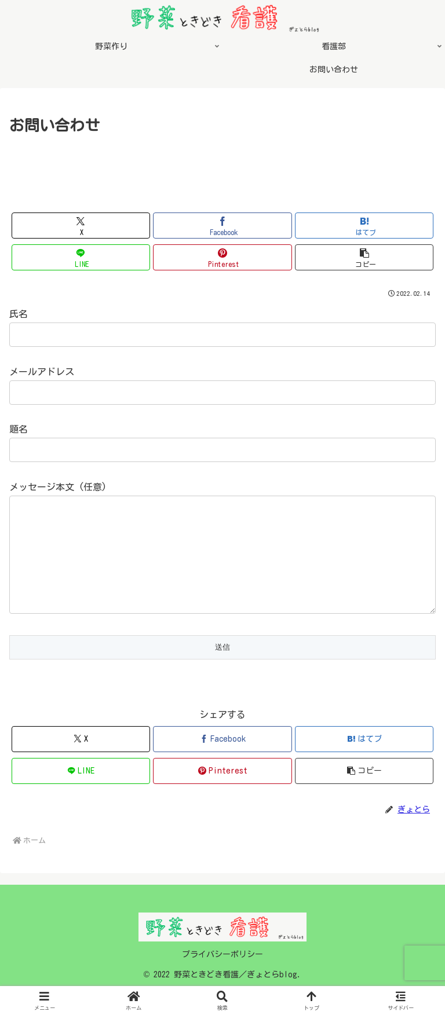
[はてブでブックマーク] (364, 225)
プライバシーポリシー (222, 977)
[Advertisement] (222, 170)
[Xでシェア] (81, 225)
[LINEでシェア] (81, 257)
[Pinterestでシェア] (222, 257)
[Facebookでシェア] (222, 225)
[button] (364, 257)
